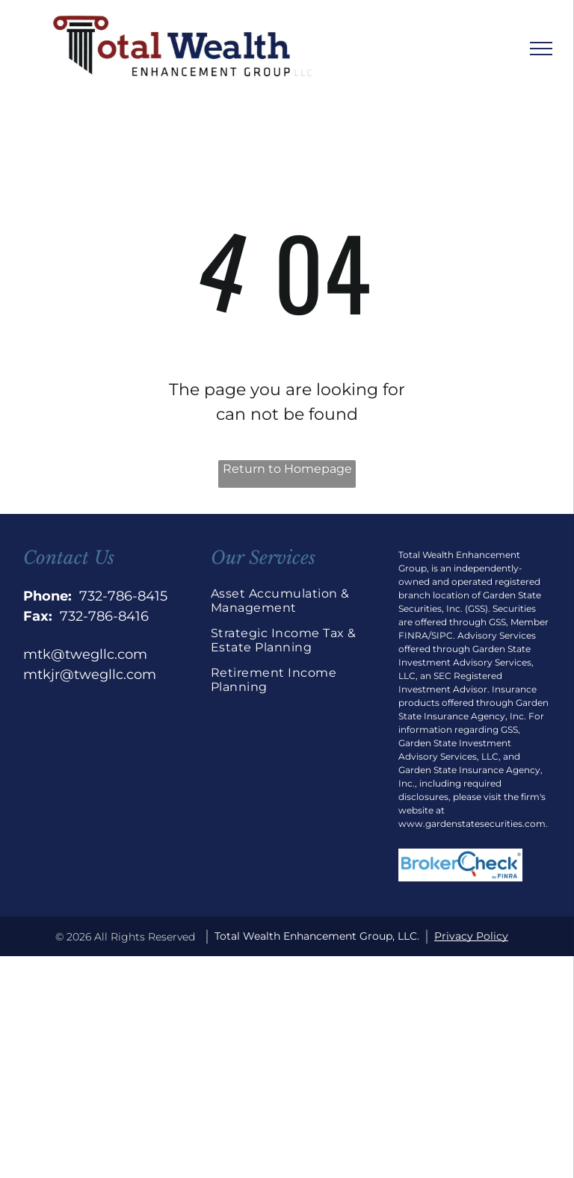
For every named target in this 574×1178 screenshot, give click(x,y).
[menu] (541, 48)
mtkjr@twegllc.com (89, 674)
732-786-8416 (104, 616)
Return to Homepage (287, 469)
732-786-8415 (123, 596)
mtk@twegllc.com (85, 654)
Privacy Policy (471, 936)
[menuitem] (287, 606)
